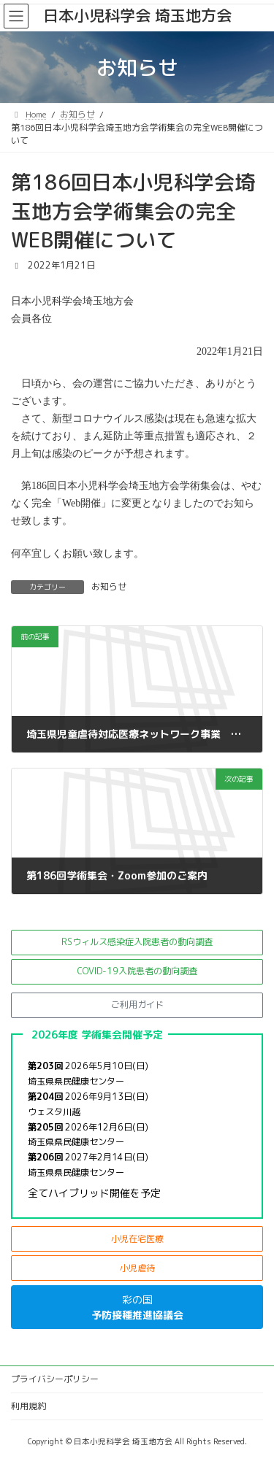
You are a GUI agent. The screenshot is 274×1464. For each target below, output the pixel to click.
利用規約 (28, 1406)
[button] (137, 942)
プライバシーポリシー (55, 1379)
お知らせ (108, 586)
